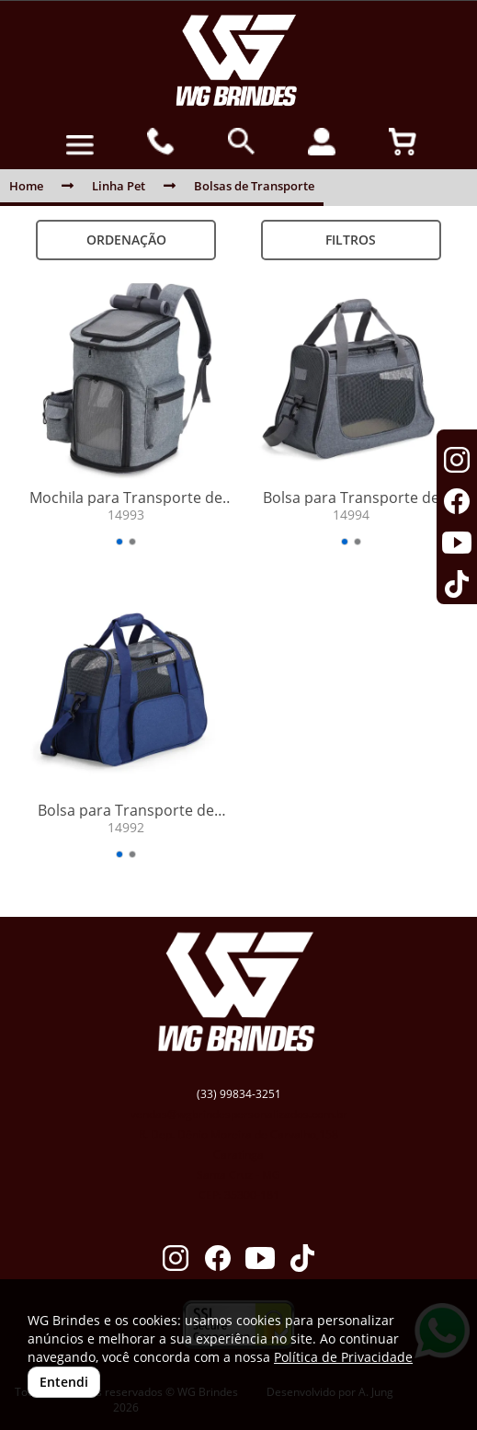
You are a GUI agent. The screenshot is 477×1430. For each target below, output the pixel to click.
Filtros (350, 239)
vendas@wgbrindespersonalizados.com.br (239, 1114)
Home (26, 185)
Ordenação (126, 239)
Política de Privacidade (343, 1357)
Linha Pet (118, 185)
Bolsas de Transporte (254, 185)
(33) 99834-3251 (239, 1094)
